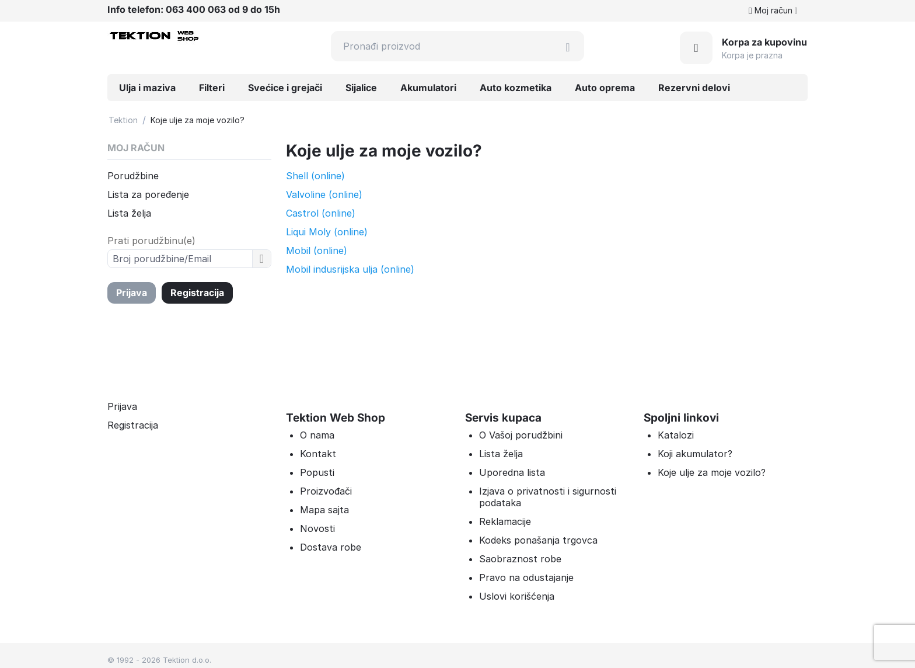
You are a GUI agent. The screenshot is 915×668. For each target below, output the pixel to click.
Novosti (317, 528)
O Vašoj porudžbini (521, 435)
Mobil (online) (316, 250)
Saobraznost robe (520, 559)
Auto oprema (605, 87)
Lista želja (129, 213)
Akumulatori (428, 87)
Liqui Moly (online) (327, 232)
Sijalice (361, 87)
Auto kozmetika (515, 87)
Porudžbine (133, 176)
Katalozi (676, 435)
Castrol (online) (320, 213)
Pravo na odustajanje (526, 577)
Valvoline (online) (324, 194)
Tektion (123, 120)
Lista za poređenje (148, 194)
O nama (317, 435)
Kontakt (318, 454)
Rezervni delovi (694, 87)
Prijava (131, 292)
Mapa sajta (324, 510)
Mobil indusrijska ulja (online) (350, 269)
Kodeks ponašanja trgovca (538, 540)
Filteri (212, 87)
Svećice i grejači (285, 87)
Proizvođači (326, 491)
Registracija (197, 292)
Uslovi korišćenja (516, 596)
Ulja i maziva (147, 87)
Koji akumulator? (695, 454)
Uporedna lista (512, 472)
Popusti (317, 472)
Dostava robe (330, 547)
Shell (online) (315, 176)
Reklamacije (505, 521)
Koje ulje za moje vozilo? (712, 472)
